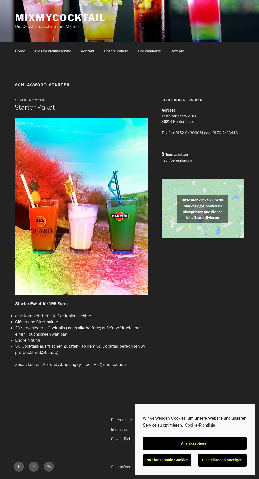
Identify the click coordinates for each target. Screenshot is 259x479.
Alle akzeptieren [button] (195, 443)
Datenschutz (121, 420)
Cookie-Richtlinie (200, 425)
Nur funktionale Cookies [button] (167, 460)
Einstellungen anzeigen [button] (222, 460)
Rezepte (177, 51)
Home (20, 51)
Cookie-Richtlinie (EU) (129, 439)
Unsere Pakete (116, 51)
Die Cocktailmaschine (53, 51)
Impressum (120, 429)
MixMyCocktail (60, 17)
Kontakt (87, 51)
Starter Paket (35, 107)
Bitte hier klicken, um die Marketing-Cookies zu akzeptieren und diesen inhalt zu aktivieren (203, 209)
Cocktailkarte (149, 51)
